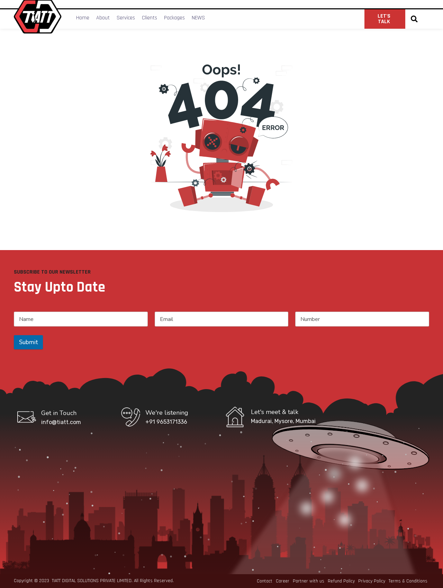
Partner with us (308, 581)
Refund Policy (341, 581)
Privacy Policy (371, 581)
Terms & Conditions (408, 581)
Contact (264, 581)
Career (282, 581)
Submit (28, 342)
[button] (414, 19)
